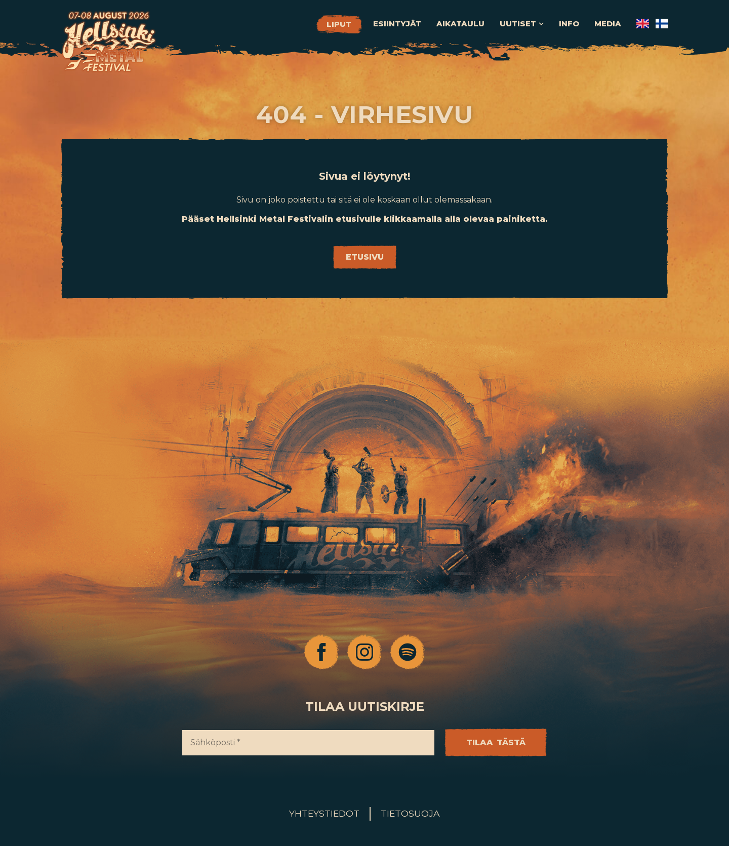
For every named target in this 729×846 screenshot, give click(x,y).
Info (569, 23)
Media (607, 23)
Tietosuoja (410, 813)
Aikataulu (460, 23)
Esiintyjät (397, 23)
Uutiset (522, 23)
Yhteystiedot (324, 813)
